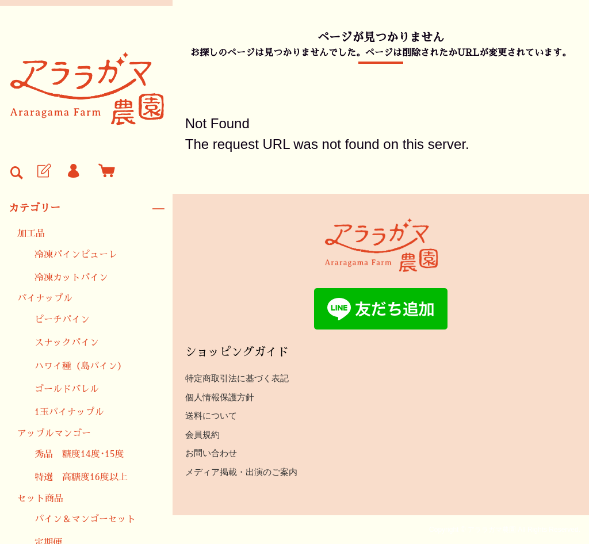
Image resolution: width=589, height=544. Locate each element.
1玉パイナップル (69, 412)
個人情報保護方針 (219, 397)
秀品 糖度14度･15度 (79, 454)
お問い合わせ (211, 453)
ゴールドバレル (67, 389)
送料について (211, 415)
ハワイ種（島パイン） (81, 366)
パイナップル (44, 298)
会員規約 (202, 434)
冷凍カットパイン (71, 277)
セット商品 (40, 498)
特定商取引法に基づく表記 (237, 378)
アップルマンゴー (54, 433)
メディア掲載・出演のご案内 (241, 472)
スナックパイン (67, 342)
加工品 (31, 233)
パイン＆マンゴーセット (85, 519)
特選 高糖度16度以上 (81, 477)
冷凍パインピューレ (76, 254)
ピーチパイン (62, 319)
